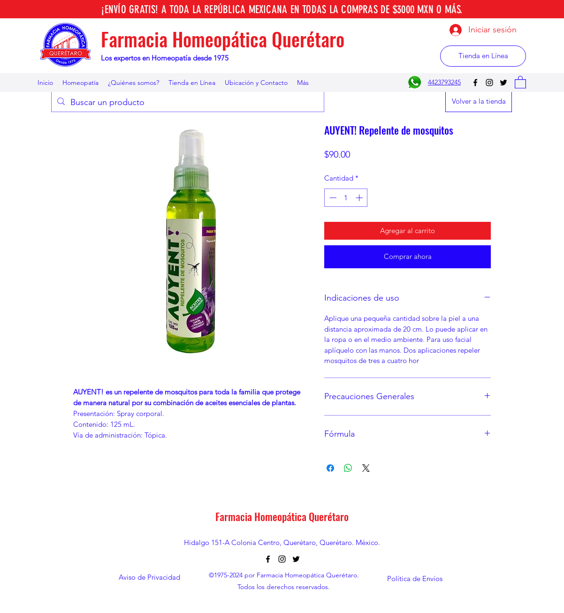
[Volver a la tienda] (478, 101)
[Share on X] (366, 468)
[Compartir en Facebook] (330, 468)
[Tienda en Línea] (483, 56)
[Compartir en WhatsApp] (348, 468)
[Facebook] (475, 82)
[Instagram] (489, 82)
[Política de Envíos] (414, 578)
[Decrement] (332, 197)
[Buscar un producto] (187, 102)
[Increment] (360, 197)
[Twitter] (503, 82)
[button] (520, 82)
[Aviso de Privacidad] (149, 577)
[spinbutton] (346, 197)
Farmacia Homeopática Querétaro (222, 39)
